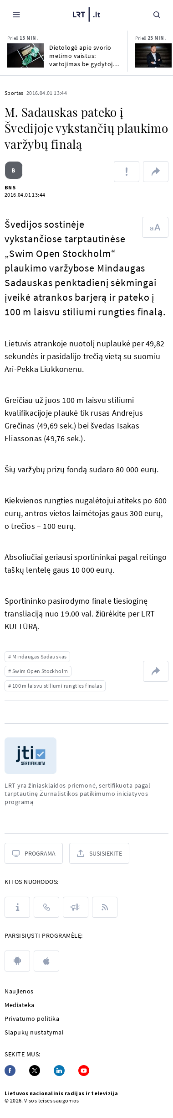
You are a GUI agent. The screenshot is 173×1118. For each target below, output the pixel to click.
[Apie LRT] (17, 907)
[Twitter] (34, 1070)
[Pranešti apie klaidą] (126, 171)
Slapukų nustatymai (34, 1032)
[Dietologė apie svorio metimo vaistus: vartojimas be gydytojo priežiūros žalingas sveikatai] (25, 55)
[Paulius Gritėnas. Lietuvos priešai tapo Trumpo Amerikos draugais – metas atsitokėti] (153, 55)
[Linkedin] (59, 1070)
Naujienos (19, 991)
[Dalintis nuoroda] (155, 171)
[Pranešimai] (75, 907)
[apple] (46, 961)
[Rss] (104, 907)
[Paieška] (156, 14)
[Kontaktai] (46, 907)
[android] (17, 961)
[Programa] (34, 853)
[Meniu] (16, 14)
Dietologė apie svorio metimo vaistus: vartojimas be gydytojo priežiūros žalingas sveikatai (83, 55)
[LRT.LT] (86, 14)
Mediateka (20, 1005)
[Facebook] (10, 1070)
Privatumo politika (32, 1018)
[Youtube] (83, 1070)
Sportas (14, 92)
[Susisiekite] (99, 853)
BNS (10, 187)
